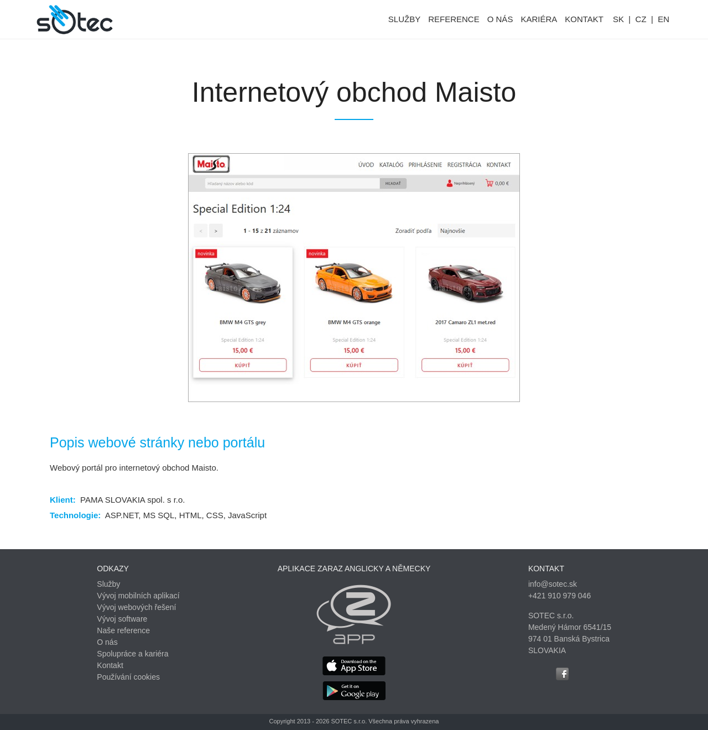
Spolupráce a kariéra (132, 653)
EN (663, 19)
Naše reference (123, 630)
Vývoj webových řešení (136, 607)
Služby (108, 584)
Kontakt (110, 665)
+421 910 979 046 (559, 595)
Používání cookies (128, 676)
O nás (107, 642)
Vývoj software (122, 618)
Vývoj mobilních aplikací (138, 595)
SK (618, 19)
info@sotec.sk (552, 584)
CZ (641, 19)
